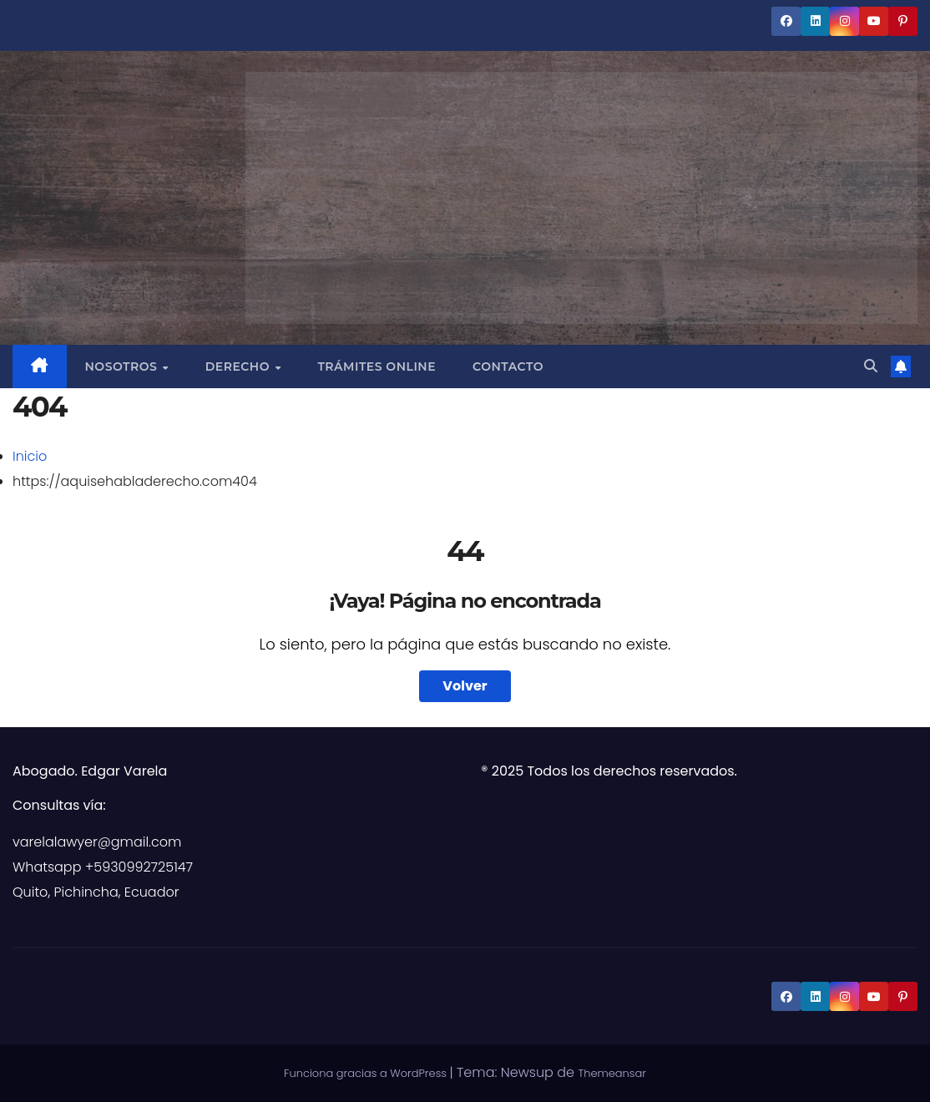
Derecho (239, 366)
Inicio (30, 456)
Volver (464, 685)
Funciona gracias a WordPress (366, 1073)
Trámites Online (376, 366)
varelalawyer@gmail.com (97, 842)
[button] (870, 366)
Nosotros (123, 366)
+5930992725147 (139, 867)
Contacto (508, 366)
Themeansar (612, 1073)
